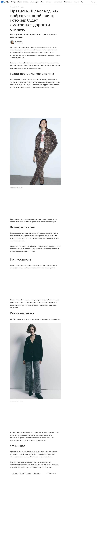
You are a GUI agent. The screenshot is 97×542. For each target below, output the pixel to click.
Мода (22, 7)
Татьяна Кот (18, 41)
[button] (35, 152)
